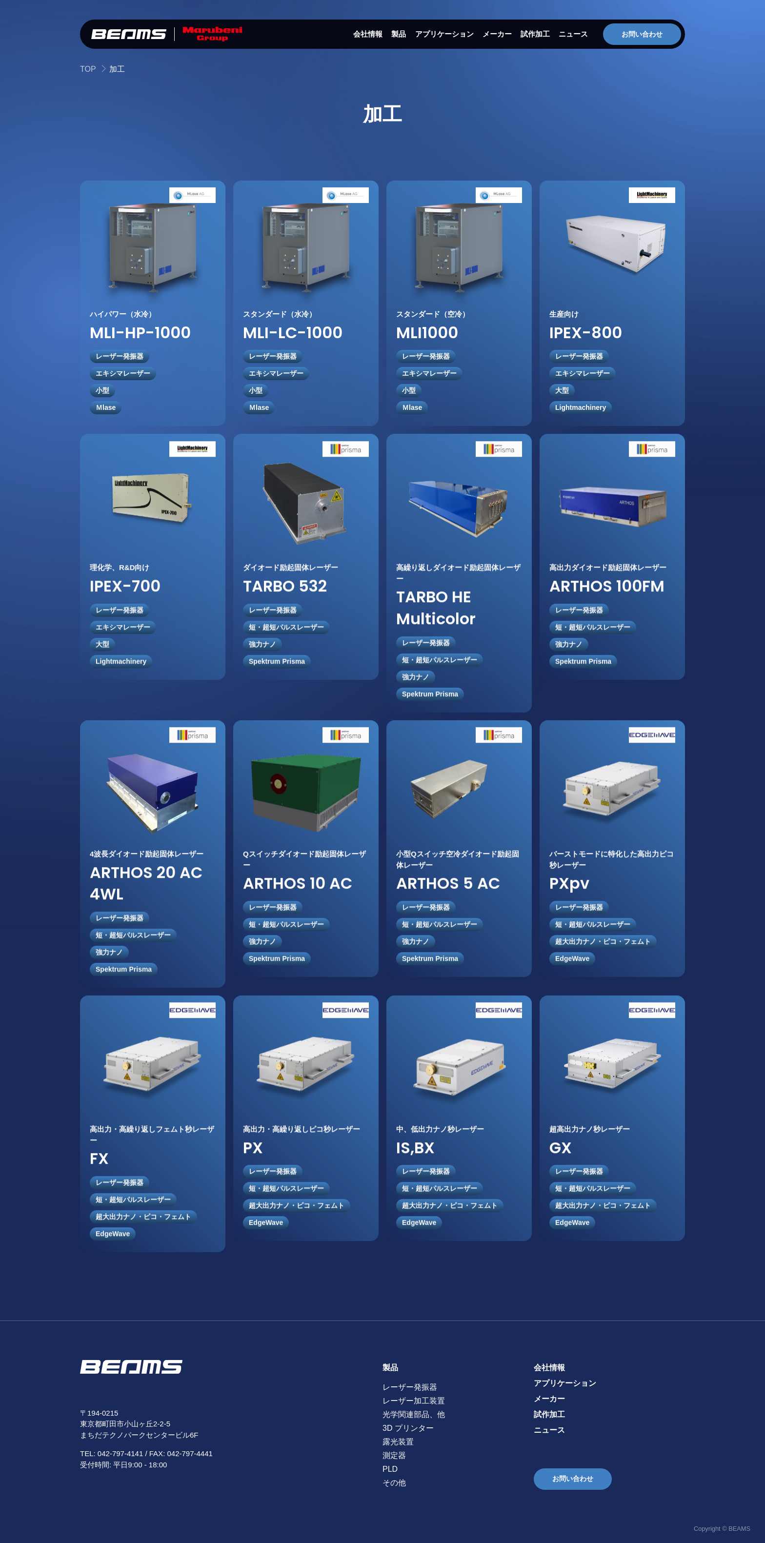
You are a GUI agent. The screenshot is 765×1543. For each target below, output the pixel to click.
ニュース (573, 34)
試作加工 (535, 34)
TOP (88, 69)
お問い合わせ (642, 34)
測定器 (394, 1455)
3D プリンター (408, 1428)
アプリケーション (444, 34)
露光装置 (398, 1442)
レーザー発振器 (409, 1387)
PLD (390, 1469)
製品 (398, 34)
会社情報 (367, 34)
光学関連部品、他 (413, 1414)
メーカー (497, 34)
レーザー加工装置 (413, 1401)
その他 (394, 1483)
